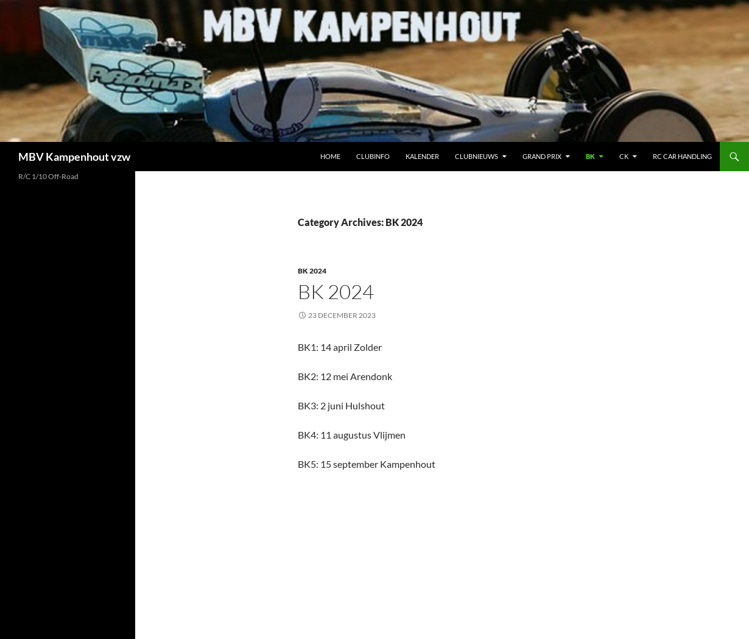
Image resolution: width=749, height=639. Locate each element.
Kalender (422, 156)
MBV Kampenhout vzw (74, 156)
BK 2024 (312, 270)
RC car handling (682, 156)
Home (330, 156)
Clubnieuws (476, 156)
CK (623, 156)
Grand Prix (541, 156)
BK (590, 156)
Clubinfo (373, 156)
